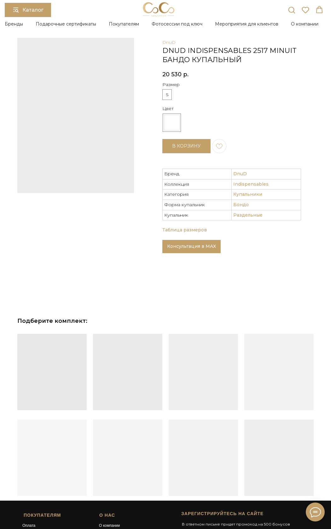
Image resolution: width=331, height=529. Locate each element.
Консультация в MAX (191, 188)
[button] (291, 10)
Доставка (30, 473)
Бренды (14, 24)
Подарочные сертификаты (66, 24)
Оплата (28, 467)
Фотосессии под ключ (177, 24)
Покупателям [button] (124, 24)
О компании (109, 467)
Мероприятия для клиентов (246, 24)
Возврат (29, 479)
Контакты (107, 490)
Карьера (106, 484)
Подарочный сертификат (121, 473)
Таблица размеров (184, 172)
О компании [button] (304, 24)
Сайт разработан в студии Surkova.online (215, 501)
